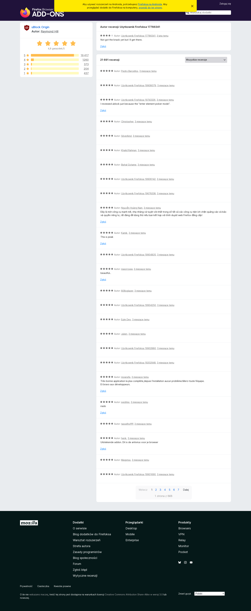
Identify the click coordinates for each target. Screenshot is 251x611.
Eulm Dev (126, 319)
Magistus (126, 460)
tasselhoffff (127, 423)
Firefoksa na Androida (150, 4)
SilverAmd (126, 136)
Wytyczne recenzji (85, 575)
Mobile (130, 534)
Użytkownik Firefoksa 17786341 (138, 35)
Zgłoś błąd (80, 569)
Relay (182, 540)
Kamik (124, 233)
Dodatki (78, 522)
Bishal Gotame (128, 164)
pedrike (125, 402)
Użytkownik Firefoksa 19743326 (138, 99)
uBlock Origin (40, 27)
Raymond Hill (49, 31)
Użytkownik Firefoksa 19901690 (138, 474)
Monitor (183, 546)
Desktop (131, 528)
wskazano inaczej (38, 594)
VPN (181, 534)
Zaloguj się (225, 3)
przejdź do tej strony (150, 7)
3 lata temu (162, 35)
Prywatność (26, 586)
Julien (124, 334)
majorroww (127, 269)
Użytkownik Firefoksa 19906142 (138, 179)
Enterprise (132, 540)
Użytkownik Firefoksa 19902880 (138, 348)
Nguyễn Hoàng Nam (131, 207)
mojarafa (125, 377)
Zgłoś (103, 46)
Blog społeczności (85, 558)
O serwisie (80, 528)
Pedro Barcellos (129, 71)
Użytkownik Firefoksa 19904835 (138, 254)
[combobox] (208, 12)
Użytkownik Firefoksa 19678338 (138, 193)
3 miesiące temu (148, 71)
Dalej (186, 489)
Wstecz (143, 489)
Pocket (183, 552)
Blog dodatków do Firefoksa (92, 534)
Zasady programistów (87, 552)
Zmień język (184, 593)
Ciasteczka (43, 586)
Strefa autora (81, 546)
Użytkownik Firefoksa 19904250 (138, 305)
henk (123, 438)
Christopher (127, 121)
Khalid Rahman (129, 150)
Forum (77, 563)
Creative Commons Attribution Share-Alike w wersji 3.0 (134, 594)
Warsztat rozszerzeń (86, 540)
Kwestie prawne (62, 586)
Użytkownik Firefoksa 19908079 (138, 85)
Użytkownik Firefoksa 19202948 (138, 362)
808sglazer (127, 290)
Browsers (184, 528)
